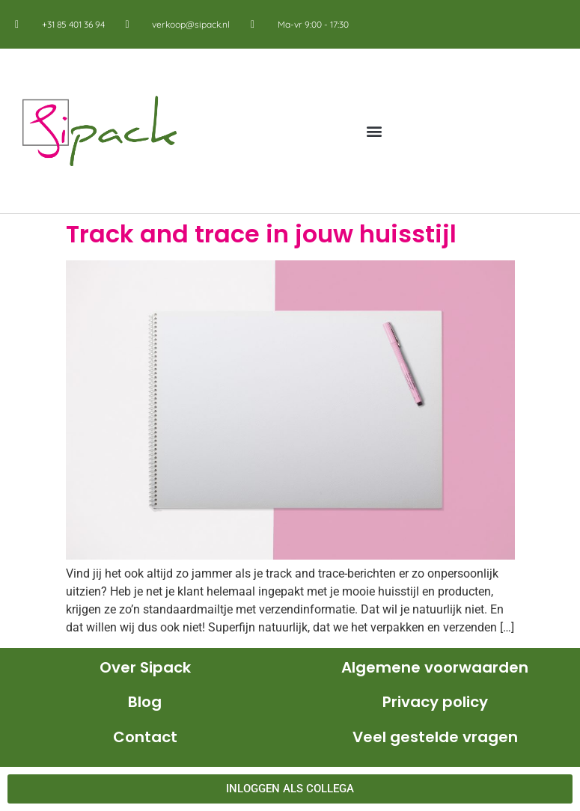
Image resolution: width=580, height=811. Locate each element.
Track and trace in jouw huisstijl (261, 234)
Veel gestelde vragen (435, 736)
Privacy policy (435, 701)
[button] (374, 131)
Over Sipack (145, 667)
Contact (145, 736)
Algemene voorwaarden (434, 667)
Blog (145, 701)
